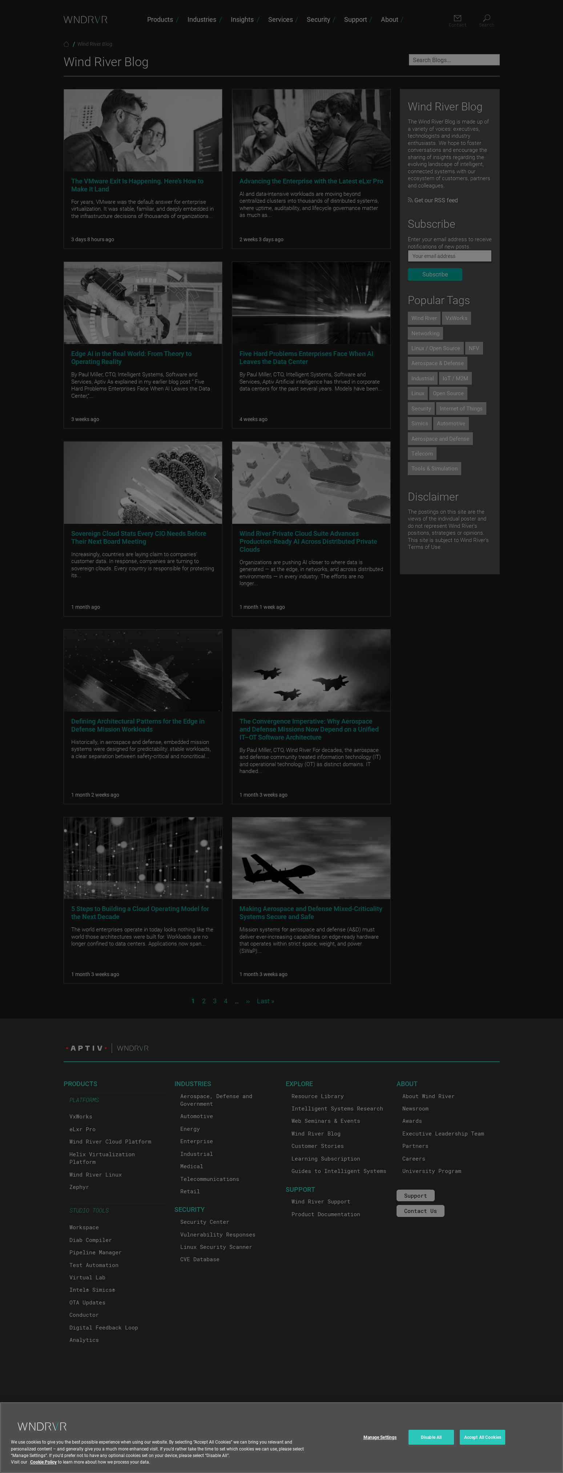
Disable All (431, 1443)
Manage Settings (380, 1443)
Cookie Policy (43, 1468)
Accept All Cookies (482, 1443)
